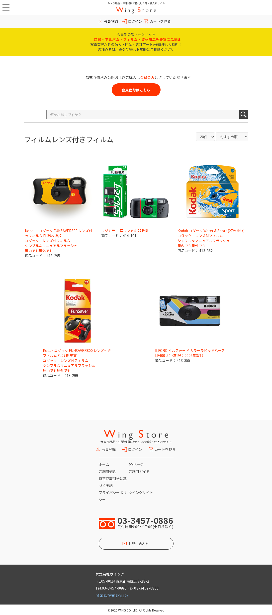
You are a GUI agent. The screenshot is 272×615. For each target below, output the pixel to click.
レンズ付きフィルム (82, 139)
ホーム (104, 464)
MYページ (136, 464)
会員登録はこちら (135, 89)
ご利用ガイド (139, 471)
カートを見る (160, 21)
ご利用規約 (107, 471)
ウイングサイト (141, 492)
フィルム (37, 139)
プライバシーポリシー (113, 496)
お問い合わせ (138, 543)
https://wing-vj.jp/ (111, 595)
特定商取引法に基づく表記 (113, 482)
